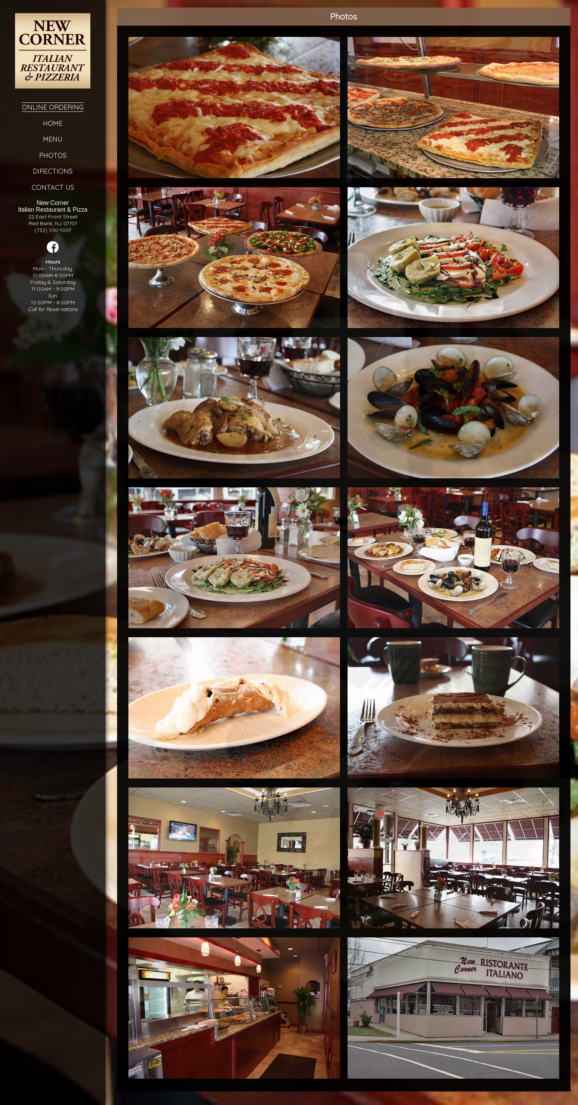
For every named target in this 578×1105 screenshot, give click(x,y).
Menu (52, 139)
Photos (52, 155)
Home (52, 123)
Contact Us (52, 187)
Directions (52, 171)
